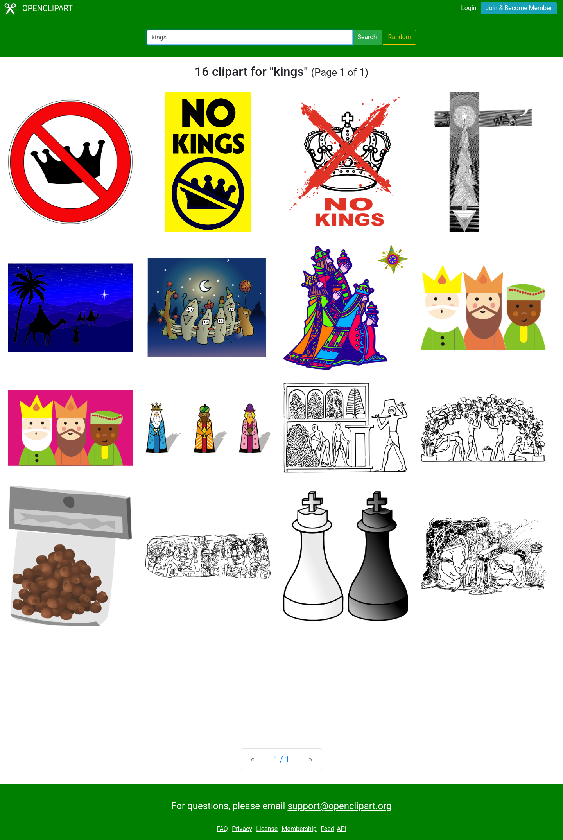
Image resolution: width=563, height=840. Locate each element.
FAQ (222, 829)
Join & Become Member (519, 8)
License (267, 829)
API (341, 829)
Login (468, 8)
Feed (327, 829)
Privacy (242, 829)
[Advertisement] (281, 681)
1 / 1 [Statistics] (282, 759)
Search (367, 37)
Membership (299, 829)
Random (399, 37)
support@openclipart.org (339, 806)
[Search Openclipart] (250, 37)
